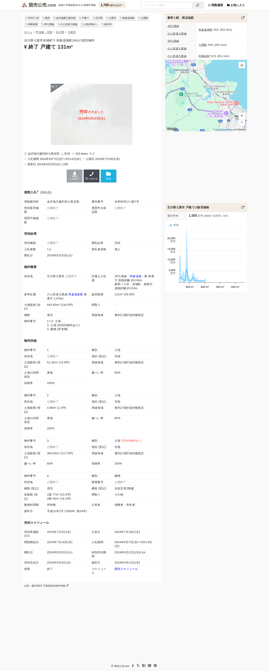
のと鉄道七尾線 (69, 24)
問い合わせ (91, 176)
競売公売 (38, 5)
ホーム (28, 32)
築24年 (108, 24)
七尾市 (112, 18)
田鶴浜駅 (33, 24)
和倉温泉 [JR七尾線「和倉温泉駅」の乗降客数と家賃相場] (136, 276)
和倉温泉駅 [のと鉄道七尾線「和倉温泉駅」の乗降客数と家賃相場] (75, 294)
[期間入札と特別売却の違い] (38, 192)
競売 (47, 18)
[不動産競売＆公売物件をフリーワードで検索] (166, 5)
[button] (242, 65)
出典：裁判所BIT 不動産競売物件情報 (46, 585)
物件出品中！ (112, 5)
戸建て (85, 18)
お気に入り (236, 5)
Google (172, 128)
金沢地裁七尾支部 (66, 18)
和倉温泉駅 (128, 18)
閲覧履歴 (215, 5)
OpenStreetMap (224, 129)
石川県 (99, 18)
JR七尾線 (49, 24)
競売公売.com (121, 666)
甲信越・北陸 (44, 32)
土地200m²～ (91, 24)
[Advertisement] (91, 66)
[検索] (198, 5)
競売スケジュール (126, 569)
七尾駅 (144, 18)
